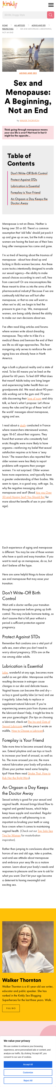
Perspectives (7, 29)
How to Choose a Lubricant (27, 731)
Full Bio (11, 1008)
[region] (28, 1061)
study (23, 425)
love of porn (34, 398)
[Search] (50, 15)
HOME (5, 25)
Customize (28, 1072)
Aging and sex (39, 25)
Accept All (28, 1064)
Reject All (28, 1080)
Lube (5, 672)
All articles (19, 25)
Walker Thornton (29, 120)
